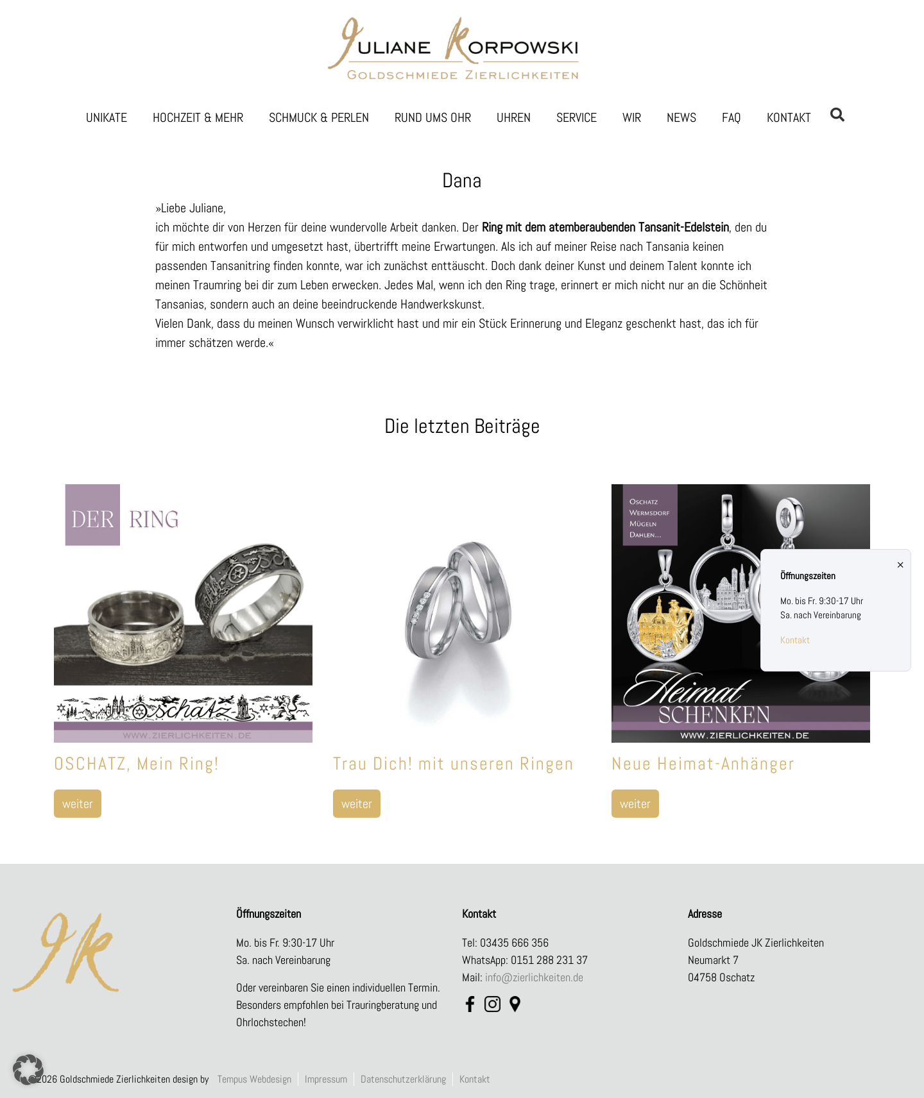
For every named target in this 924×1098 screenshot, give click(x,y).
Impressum (326, 1079)
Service (576, 117)
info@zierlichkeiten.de (534, 977)
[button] (28, 1070)
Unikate (106, 117)
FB (470, 1005)
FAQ (731, 117)
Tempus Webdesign (254, 1079)
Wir (631, 117)
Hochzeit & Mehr (198, 117)
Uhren (514, 117)
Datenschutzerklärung (403, 1079)
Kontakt (789, 117)
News (681, 117)
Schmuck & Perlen (319, 117)
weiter (77, 803)
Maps (515, 1005)
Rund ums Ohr (433, 117)
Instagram (492, 1005)
